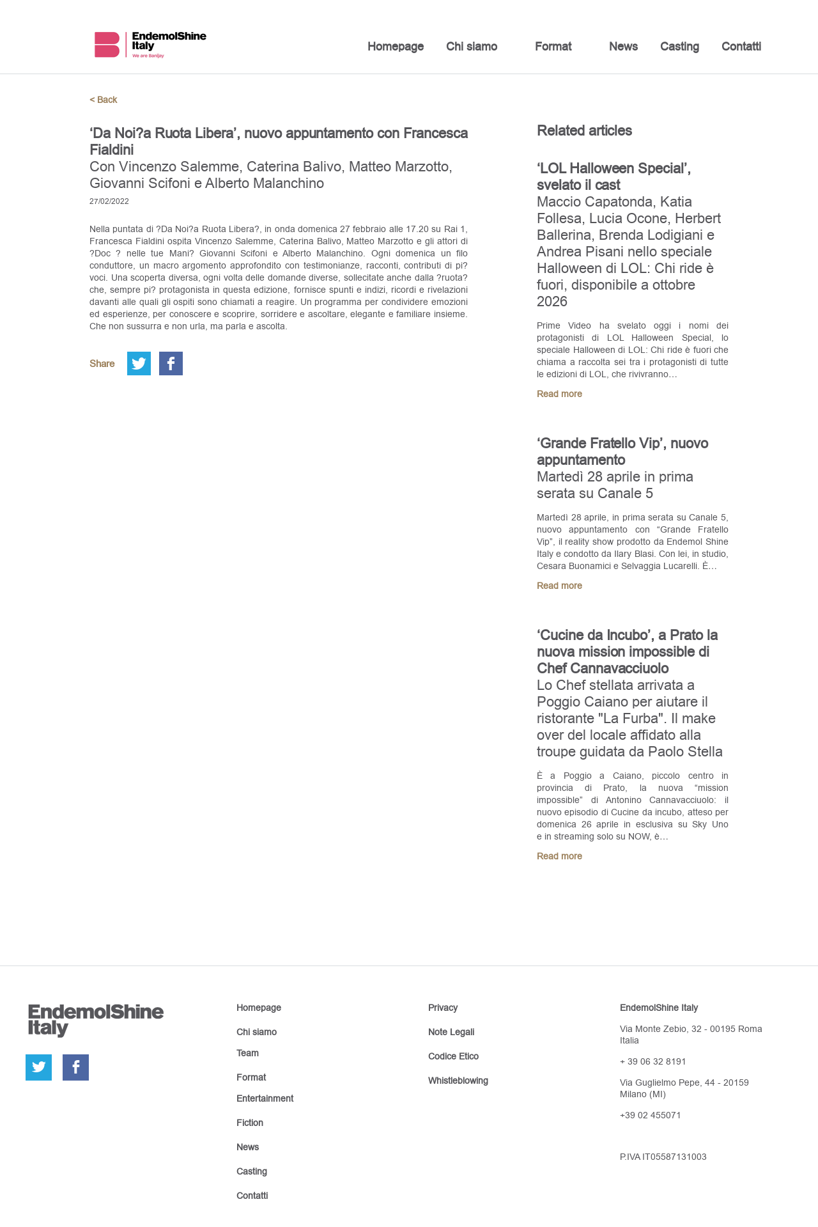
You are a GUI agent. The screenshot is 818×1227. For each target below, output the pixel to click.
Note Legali (451, 1032)
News (623, 46)
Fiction (249, 1123)
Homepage (395, 46)
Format (553, 46)
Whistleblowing (458, 1080)
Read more (559, 394)
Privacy (443, 1007)
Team (247, 1053)
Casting (679, 46)
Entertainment (264, 1098)
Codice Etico (453, 1056)
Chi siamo (471, 46)
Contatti (741, 46)
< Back (103, 100)
